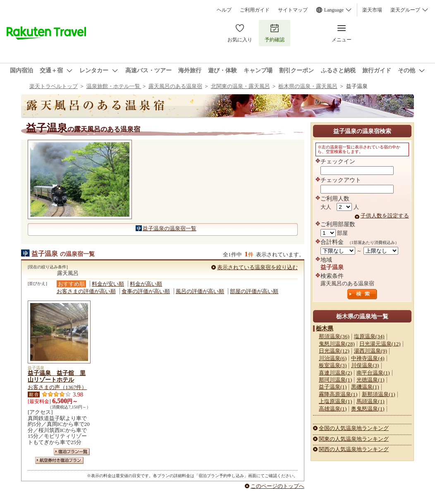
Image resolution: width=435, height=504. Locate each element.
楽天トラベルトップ (53, 86)
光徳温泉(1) (370, 380)
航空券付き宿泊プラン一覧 (59, 460)
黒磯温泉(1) (365, 387)
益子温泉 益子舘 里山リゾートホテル (57, 376)
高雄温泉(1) (333, 409)
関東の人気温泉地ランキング (354, 439)
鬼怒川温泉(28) (337, 344)
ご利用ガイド (255, 10)
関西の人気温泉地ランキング (354, 449)
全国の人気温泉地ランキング (354, 428)
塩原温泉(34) (369, 336)
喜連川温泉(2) (335, 373)
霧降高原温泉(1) (338, 394)
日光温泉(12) (334, 351)
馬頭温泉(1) (370, 401)
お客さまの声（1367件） (57, 387)
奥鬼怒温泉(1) (367, 409)
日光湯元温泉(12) (380, 344)
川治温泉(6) (333, 358)
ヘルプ (224, 10)
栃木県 (324, 328)
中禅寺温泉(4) (367, 358)
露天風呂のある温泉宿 (175, 86)
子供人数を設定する (385, 216)
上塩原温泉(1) (335, 401)
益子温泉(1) (333, 387)
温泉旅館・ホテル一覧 (113, 86)
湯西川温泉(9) (370, 351)
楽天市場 (372, 10)
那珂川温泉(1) (335, 380)
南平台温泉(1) (373, 373)
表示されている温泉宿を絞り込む (257, 267)
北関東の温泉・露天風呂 (240, 86)
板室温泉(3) (333, 365)
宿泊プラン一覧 (72, 451)
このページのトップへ (277, 486)
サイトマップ (293, 10)
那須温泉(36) (334, 336)
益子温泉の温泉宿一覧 (169, 228)
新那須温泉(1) (378, 394)
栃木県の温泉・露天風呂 (307, 86)
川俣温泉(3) (365, 365)
